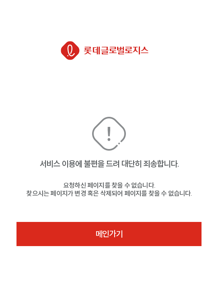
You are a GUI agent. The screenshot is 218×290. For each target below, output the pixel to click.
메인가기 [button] (109, 234)
